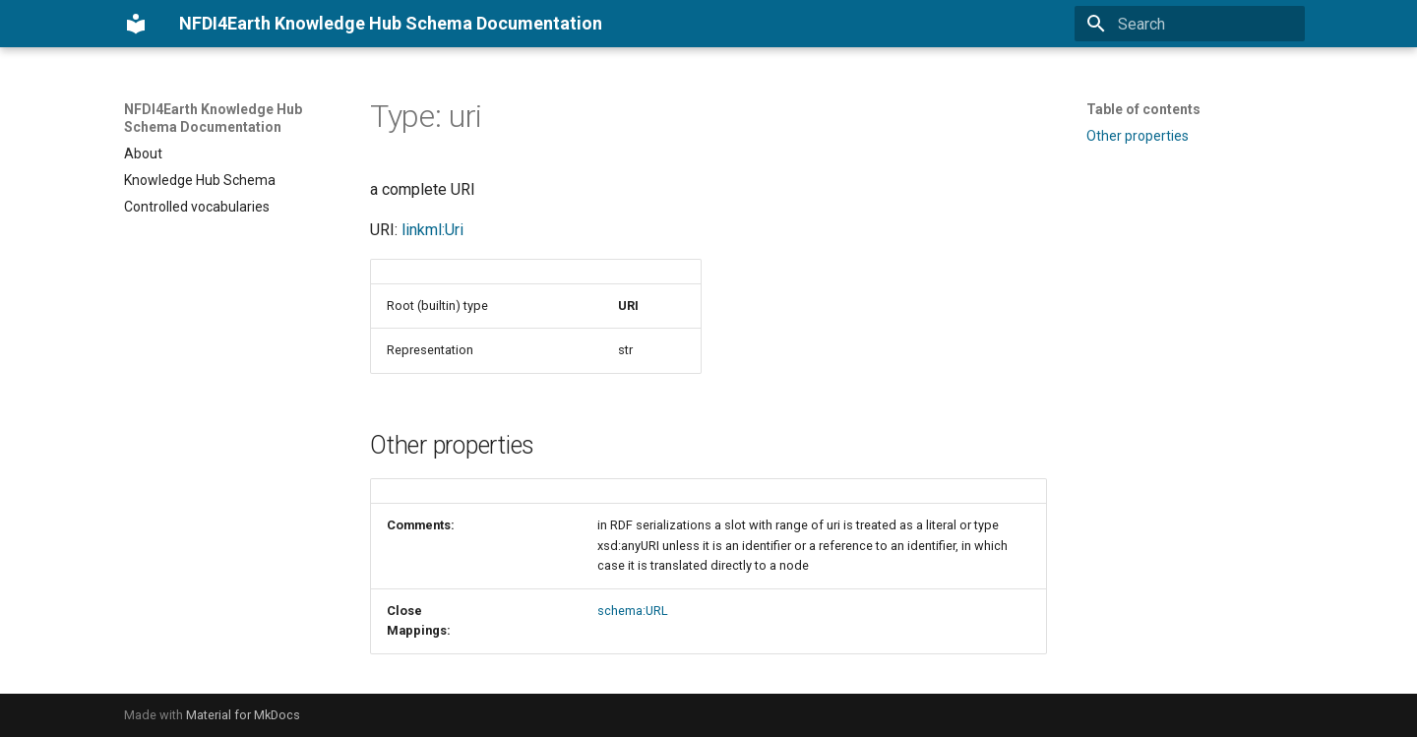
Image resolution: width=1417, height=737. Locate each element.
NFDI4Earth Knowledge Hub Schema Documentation (213, 118)
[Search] (1190, 23)
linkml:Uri (432, 229)
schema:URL (632, 610)
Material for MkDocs (243, 714)
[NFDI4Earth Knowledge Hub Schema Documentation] (135, 23)
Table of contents (1143, 109)
